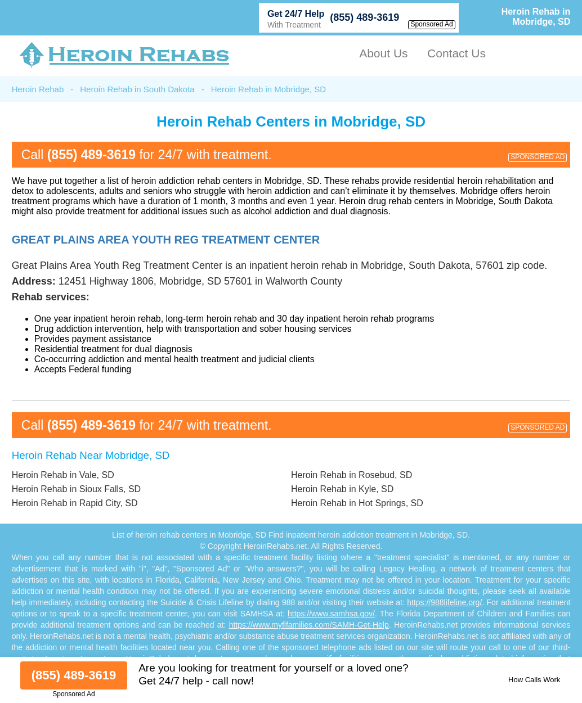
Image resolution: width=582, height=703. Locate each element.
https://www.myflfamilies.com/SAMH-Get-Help (309, 624)
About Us (383, 53)
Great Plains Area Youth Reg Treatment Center (166, 239)
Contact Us (456, 53)
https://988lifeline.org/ (444, 602)
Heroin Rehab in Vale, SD (63, 475)
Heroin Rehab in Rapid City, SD (75, 503)
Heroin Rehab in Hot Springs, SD (357, 503)
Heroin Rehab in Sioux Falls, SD (76, 489)
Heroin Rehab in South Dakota (137, 89)
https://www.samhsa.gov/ (331, 613)
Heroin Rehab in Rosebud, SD (351, 475)
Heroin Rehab (38, 89)
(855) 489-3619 (364, 17)
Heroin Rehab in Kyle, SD (342, 489)
